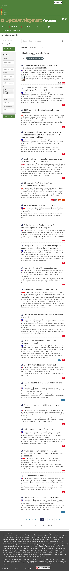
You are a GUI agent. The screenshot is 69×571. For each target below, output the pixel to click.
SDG (24, 27)
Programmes (6, 30)
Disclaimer (28, 568)
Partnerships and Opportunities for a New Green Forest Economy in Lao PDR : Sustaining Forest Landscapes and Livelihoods (42, 134)
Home (5, 27)
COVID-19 (15, 27)
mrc (56, 200)
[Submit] (62, 41)
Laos (3, 10)
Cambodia (5, 8)
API (43, 526)
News (44, 27)
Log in (65, 2)
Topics (30, 27)
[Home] (2, 35)
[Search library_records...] (40, 41)
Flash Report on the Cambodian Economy (41, 268)
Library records (11, 35)
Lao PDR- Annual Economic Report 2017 (40, 365)
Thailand (4, 14)
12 (49, 519)
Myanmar (4, 12)
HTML (59, 359)
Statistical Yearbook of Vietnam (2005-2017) (42, 289)
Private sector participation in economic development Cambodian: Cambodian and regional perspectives (42, 453)
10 (42, 519)
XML (63, 200)
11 (45, 519)
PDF (63, 82)
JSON (59, 200)
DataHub (52, 27)
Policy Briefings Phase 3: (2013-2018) (39, 429)
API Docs (49, 526)
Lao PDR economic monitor (35, 475)
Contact (16, 568)
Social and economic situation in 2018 (39, 205)
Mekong (4, 5)
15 (56, 519)
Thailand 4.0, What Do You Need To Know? (41, 497)
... (32, 519)
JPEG (60, 82)
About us (16, 30)
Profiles (38, 27)
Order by (24, 47)
